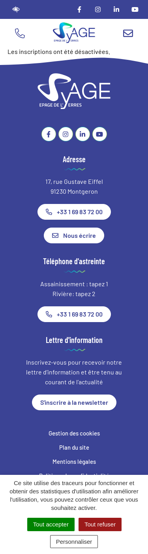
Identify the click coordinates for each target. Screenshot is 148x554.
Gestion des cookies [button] (74, 433)
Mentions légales (74, 461)
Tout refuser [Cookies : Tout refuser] (100, 524)
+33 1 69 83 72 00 (74, 211)
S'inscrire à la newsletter (74, 402)
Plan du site (74, 447)
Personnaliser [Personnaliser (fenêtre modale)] (74, 541)
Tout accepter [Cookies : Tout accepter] (51, 524)
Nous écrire (74, 235)
